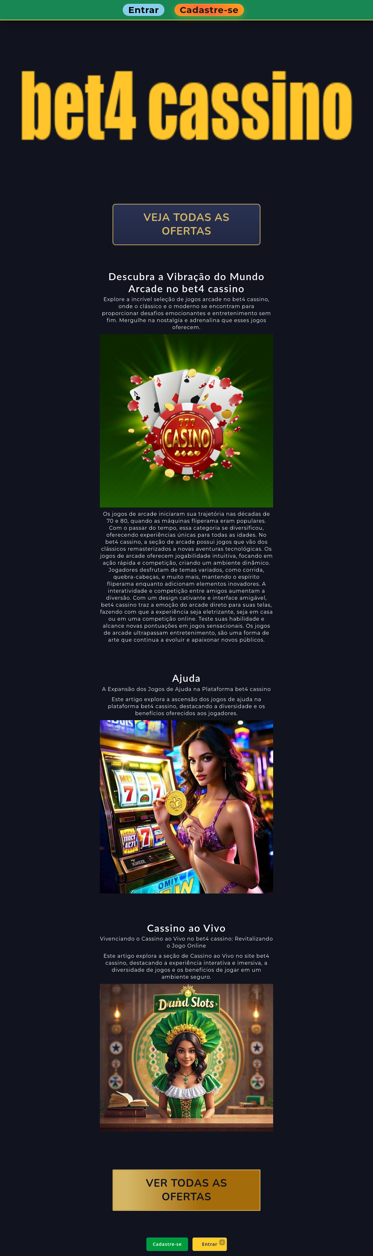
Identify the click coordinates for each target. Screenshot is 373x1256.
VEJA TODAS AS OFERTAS (186, 224)
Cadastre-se (167, 1244)
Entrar (210, 1244)
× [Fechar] (222, 1242)
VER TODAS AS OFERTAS (186, 1190)
